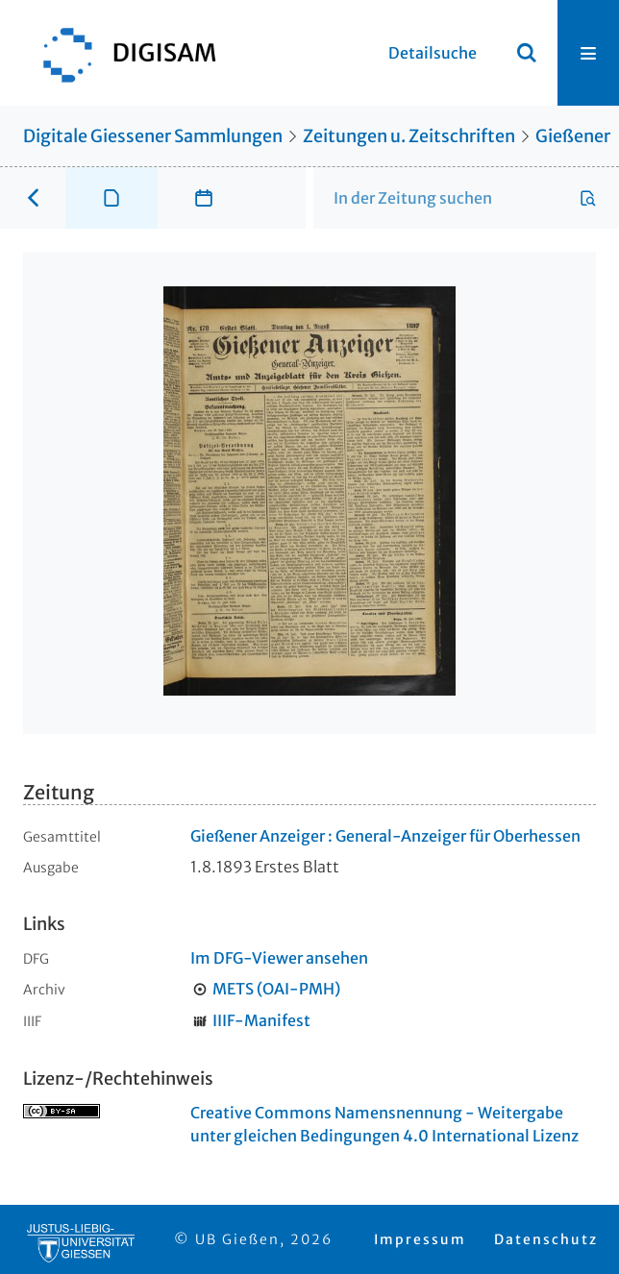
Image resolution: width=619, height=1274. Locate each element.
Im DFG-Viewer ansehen (279, 958)
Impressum (420, 1239)
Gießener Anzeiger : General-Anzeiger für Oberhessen (385, 835)
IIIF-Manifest (261, 1020)
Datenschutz (546, 1239)
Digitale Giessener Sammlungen (153, 136)
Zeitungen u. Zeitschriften (409, 136)
